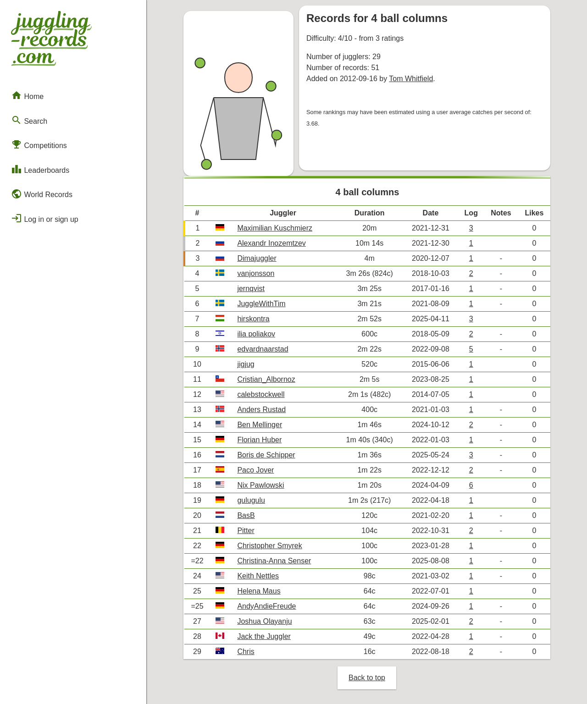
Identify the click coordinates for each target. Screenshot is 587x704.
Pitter (245, 530)
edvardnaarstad (262, 349)
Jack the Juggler (264, 636)
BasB (246, 515)
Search (29, 120)
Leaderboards (40, 169)
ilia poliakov (256, 334)
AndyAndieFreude (266, 606)
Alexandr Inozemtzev (271, 243)
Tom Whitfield (411, 78)
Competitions (39, 144)
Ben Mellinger (259, 425)
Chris (245, 651)
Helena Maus (258, 591)
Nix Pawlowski (260, 485)
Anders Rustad (261, 409)
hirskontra (253, 319)
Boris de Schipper (266, 455)
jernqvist (251, 288)
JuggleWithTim (261, 304)
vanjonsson (255, 273)
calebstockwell (260, 394)
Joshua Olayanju (264, 621)
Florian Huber (259, 440)
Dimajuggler (256, 258)
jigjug (245, 364)
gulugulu (251, 500)
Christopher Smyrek (269, 546)
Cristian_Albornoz (266, 379)
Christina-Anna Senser (274, 561)
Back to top (367, 678)
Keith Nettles (258, 576)
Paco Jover (255, 470)
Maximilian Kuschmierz (274, 228)
